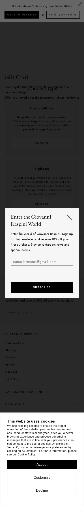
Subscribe (42, 287)
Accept (42, 464)
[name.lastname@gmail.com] (42, 262)
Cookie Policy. (27, 454)
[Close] (69, 217)
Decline (42, 490)
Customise (42, 477)
